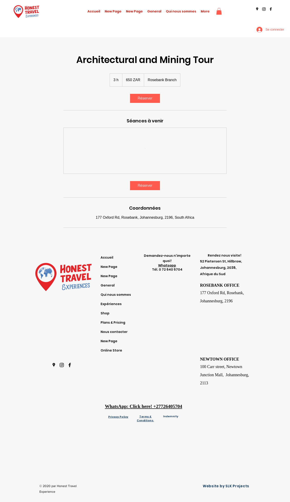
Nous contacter (114, 332)
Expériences (111, 304)
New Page (109, 266)
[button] (219, 11)
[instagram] (264, 9)
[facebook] (270, 9)
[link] (145, 98)
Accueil (107, 257)
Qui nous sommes (116, 294)
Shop (105, 313)
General (108, 285)
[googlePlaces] (257, 9)
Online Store (111, 350)
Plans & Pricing (113, 322)
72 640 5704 (172, 269)
